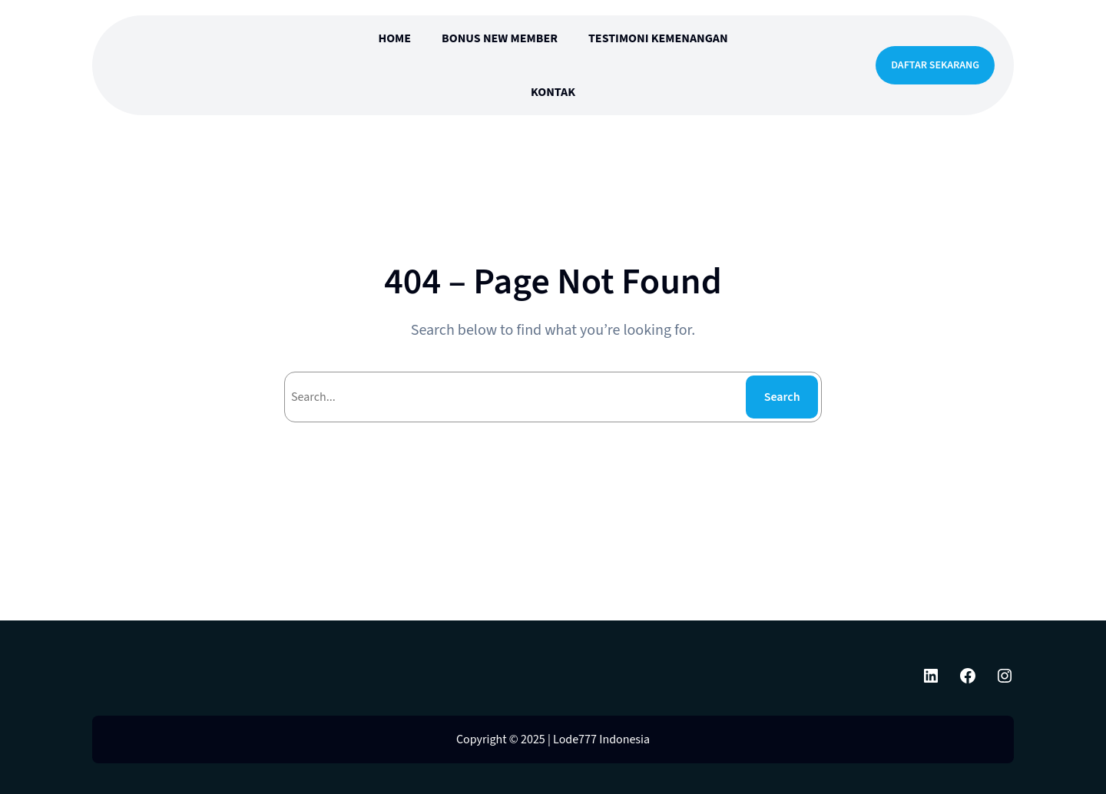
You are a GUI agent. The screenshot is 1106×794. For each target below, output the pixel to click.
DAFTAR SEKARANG (935, 65)
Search (782, 397)
